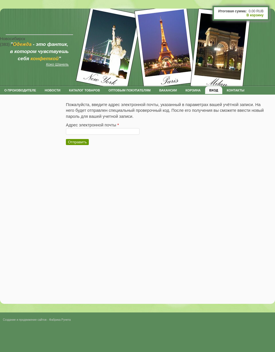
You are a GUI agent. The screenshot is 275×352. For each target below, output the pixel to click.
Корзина (193, 90)
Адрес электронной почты (92, 125)
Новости (52, 90)
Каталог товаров (84, 90)
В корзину (255, 15)
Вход (213, 90)
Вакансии (168, 90)
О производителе (20, 90)
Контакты (235, 90)
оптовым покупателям (130, 90)
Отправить (77, 142)
